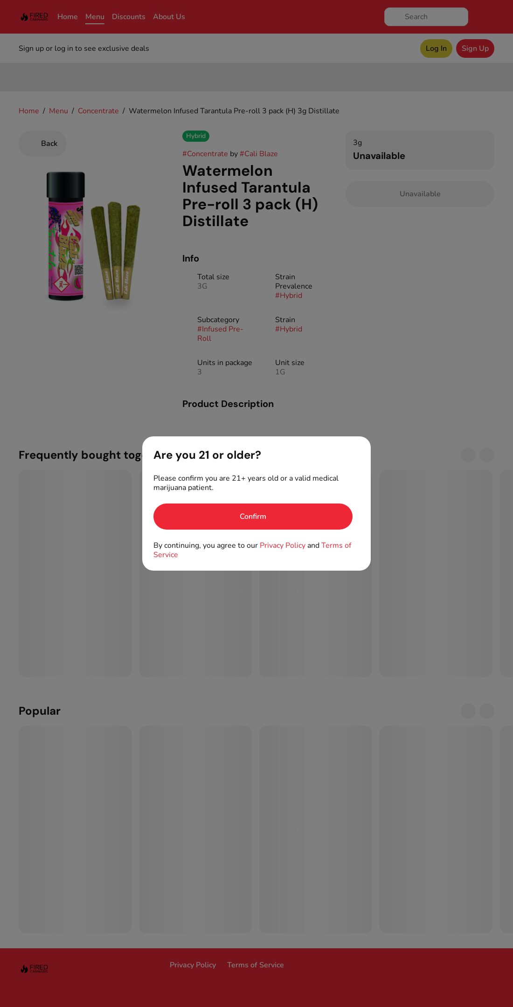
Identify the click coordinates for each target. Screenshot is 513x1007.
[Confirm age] (253, 517)
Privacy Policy (282, 545)
